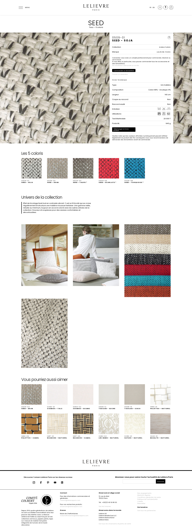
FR (150, 7)
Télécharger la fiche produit (121, 129)
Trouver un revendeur (120, 74)
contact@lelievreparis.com (70, 500)
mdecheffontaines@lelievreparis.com (74, 516)
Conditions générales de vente (149, 497)
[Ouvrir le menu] (24, 7)
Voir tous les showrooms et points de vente (115, 524)
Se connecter (117, 65)
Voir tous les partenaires (146, 510)
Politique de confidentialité (147, 499)
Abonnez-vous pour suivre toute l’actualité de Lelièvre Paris (144, 477)
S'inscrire (160, 481)
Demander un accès (131, 65)
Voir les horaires (105, 506)
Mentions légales (143, 495)
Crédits (140, 501)
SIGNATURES (165, 47)
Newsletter (141, 503)
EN (154, 7)
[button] (31, 170)
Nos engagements (144, 493)
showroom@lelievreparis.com (71, 506)
